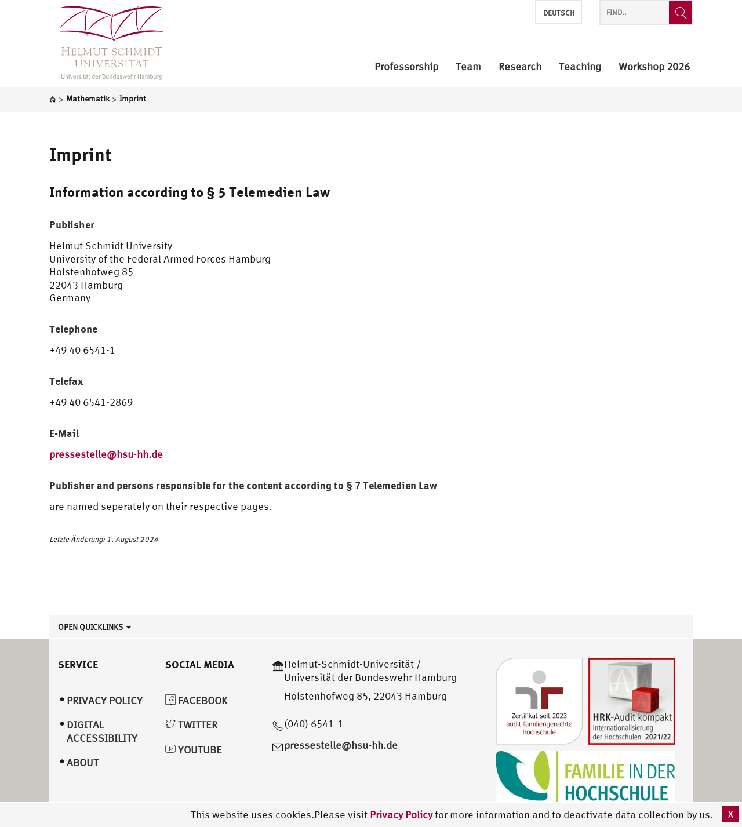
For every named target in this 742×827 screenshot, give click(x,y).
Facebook (196, 700)
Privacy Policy (402, 814)
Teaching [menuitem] (580, 66)
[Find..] (680, 12)
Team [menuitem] (468, 66)
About (83, 762)
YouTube (193, 750)
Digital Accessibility (102, 731)
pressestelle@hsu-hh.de (106, 454)
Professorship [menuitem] (406, 66)
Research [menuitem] (520, 66)
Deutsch (558, 13)
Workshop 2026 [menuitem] (654, 66)
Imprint (80, 154)
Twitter (191, 725)
